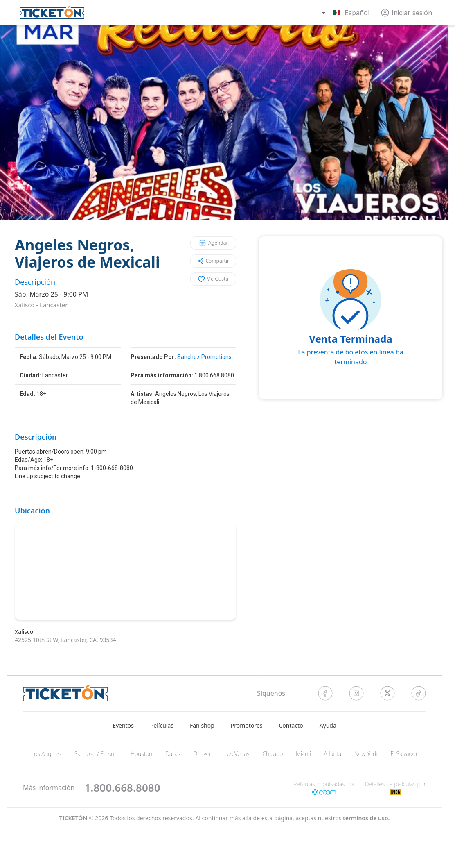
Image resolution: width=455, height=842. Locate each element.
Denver (202, 754)
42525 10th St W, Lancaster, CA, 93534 (65, 640)
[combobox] (346, 13)
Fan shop (202, 725)
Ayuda (328, 725)
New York (365, 754)
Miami (303, 754)
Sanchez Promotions (204, 357)
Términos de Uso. (366, 818)
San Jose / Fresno (95, 754)
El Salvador (404, 754)
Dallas (172, 754)
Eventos (123, 725)
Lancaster (54, 305)
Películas (161, 725)
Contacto (291, 725)
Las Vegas (237, 754)
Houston (141, 754)
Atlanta (332, 754)
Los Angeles (46, 754)
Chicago (273, 754)
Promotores (247, 725)
